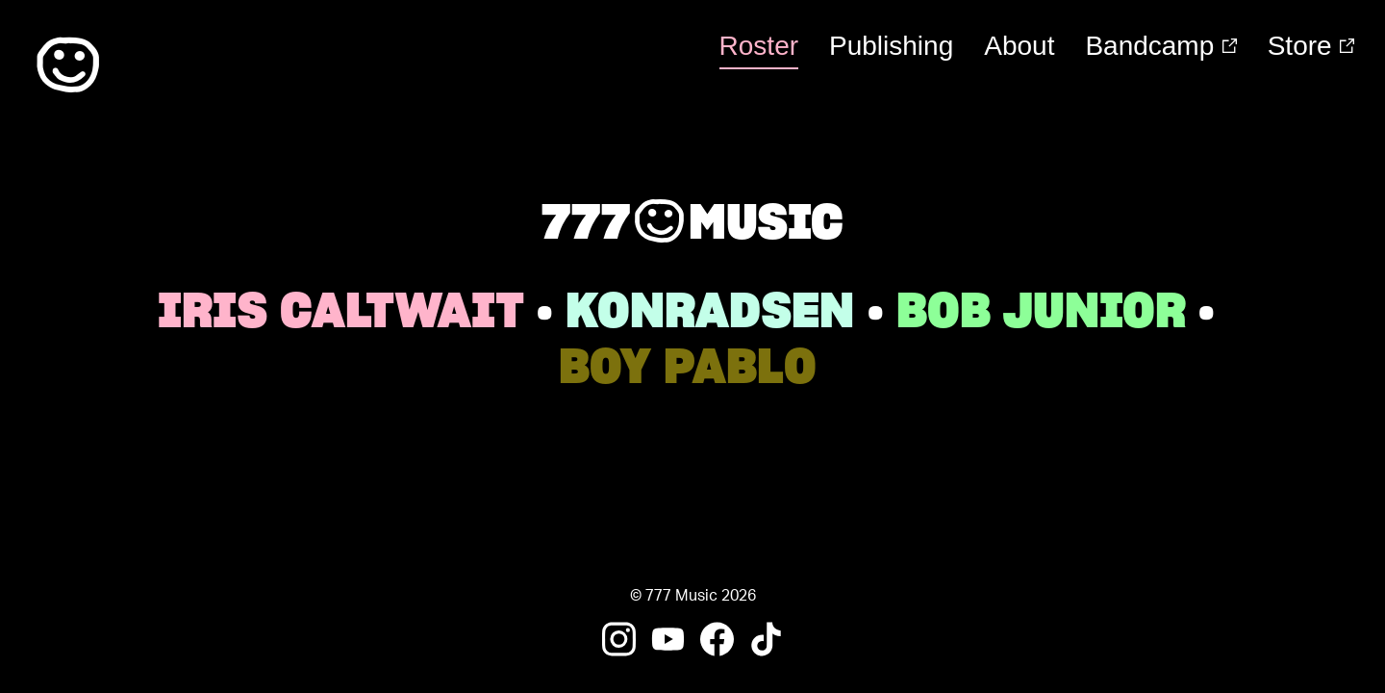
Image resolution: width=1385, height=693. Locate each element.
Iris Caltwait (341, 310)
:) (68, 65)
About (1019, 46)
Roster (758, 46)
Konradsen (710, 310)
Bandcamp (1160, 46)
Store (1311, 46)
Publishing (891, 46)
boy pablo (688, 366)
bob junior (1041, 310)
